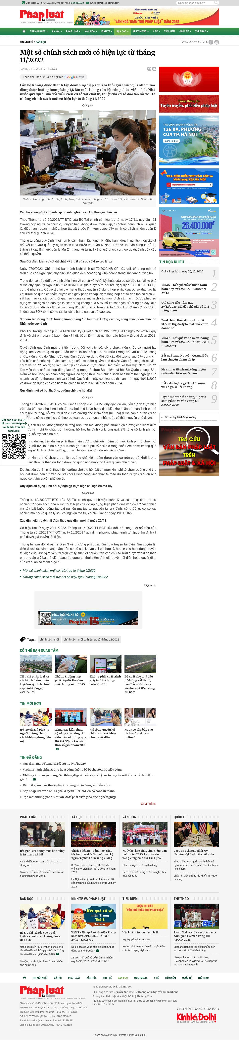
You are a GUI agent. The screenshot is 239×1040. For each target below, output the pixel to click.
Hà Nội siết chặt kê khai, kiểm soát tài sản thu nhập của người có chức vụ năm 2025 (93, 883)
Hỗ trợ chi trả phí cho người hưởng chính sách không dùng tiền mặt (35, 735)
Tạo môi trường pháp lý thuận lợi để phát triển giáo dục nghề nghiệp (69, 797)
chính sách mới (49, 639)
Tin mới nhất (39, 31)
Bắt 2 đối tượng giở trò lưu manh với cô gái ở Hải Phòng (184, 385)
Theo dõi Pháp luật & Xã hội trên (43, 77)
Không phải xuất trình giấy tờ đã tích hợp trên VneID (105, 680)
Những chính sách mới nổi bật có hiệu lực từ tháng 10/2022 (65, 577)
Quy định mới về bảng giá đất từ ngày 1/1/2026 (54, 763)
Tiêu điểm (169, 31)
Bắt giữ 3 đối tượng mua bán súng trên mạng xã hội (42, 852)
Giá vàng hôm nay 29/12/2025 (182, 271)
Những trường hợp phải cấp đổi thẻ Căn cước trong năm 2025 (70, 680)
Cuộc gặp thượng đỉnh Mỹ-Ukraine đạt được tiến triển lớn (194, 852)
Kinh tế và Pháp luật (88, 899)
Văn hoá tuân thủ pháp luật (140, 932)
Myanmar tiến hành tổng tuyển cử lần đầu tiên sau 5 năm (183, 371)
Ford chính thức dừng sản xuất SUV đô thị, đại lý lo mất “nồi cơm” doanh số (185, 324)
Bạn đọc (122, 31)
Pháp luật (73, 31)
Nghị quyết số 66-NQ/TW (136, 939)
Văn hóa (91, 31)
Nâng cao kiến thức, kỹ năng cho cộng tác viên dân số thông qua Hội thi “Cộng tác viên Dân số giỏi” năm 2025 (42, 950)
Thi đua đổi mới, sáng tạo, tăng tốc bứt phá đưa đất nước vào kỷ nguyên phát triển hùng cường (92, 854)
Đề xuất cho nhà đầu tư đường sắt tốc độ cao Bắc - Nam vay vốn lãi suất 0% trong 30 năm (139, 684)
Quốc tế (185, 31)
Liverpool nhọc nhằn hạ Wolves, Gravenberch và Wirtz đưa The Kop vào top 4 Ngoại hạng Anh (195, 961)
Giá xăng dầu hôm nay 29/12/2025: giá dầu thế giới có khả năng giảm (185, 306)
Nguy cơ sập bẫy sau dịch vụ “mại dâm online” (138, 733)
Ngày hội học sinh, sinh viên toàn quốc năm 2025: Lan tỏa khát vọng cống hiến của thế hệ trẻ (144, 854)
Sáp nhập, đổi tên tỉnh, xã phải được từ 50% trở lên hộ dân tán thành (69, 791)
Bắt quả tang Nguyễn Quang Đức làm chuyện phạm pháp (184, 357)
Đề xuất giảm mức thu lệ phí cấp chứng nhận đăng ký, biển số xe (66, 785)
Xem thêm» (148, 803)
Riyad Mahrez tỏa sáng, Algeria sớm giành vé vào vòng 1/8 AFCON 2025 (183, 400)
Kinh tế (106, 31)
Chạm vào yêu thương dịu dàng (139, 865)
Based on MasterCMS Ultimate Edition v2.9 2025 (120, 1035)
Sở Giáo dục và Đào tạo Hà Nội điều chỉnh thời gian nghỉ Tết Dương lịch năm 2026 (93, 869)
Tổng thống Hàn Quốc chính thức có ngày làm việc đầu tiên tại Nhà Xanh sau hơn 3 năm (196, 865)
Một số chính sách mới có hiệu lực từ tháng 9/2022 (59, 570)
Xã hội (57, 31)
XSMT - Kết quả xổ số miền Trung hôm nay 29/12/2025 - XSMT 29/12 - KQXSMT (185, 342)
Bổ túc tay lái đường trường (180, 417)
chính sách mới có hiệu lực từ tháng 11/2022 (91, 639)
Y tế (156, 31)
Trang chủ (26, 42)
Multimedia (141, 31)
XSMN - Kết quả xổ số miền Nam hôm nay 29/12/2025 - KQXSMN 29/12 (184, 289)
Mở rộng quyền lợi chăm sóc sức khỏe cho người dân (103, 733)
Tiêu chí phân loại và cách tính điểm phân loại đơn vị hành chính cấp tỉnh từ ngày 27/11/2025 (35, 684)
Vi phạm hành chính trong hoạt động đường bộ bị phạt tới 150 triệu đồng (72, 769)
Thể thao (201, 31)
